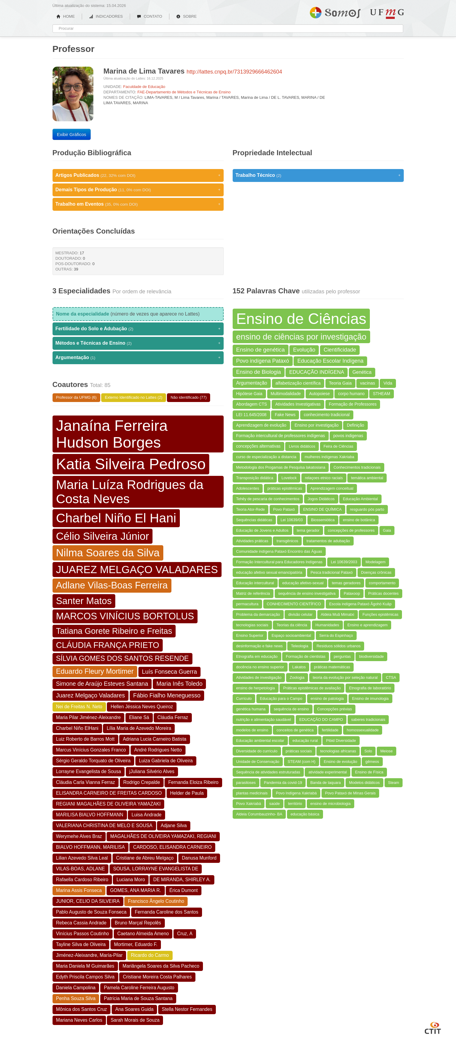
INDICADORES (106, 16)
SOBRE (186, 16)
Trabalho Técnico (318, 175)
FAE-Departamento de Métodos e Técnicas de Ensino (184, 92)
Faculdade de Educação (144, 86)
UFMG (387, 14)
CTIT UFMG (433, 1027)
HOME (65, 16)
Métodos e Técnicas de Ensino (138, 343)
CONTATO (149, 16)
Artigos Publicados (138, 175)
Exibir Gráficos (71, 134)
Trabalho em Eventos (138, 204)
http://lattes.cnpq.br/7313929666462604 (234, 72)
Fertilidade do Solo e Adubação (138, 328)
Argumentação (138, 357)
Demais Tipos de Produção (138, 189)
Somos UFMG (335, 11)
